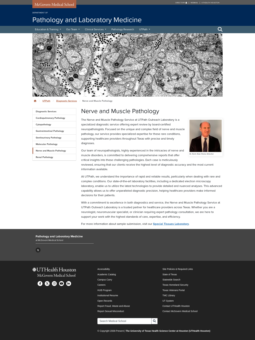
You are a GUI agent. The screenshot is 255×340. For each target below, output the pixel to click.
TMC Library (168, 295)
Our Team (72, 29)
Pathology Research (122, 29)
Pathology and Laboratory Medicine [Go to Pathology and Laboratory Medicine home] (59, 236)
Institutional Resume (107, 295)
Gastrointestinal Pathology (50, 131)
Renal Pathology (44, 157)
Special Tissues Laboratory (171, 224)
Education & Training (47, 29)
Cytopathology (43, 124)
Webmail (194, 3)
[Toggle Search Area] (220, 29)
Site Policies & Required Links (177, 269)
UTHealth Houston (210, 3)
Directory (181, 3)
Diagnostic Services (66, 101)
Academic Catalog (106, 274)
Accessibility (103, 269)
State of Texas (169, 274)
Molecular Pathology (46, 144)
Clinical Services (94, 29)
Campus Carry (104, 279)
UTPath (143, 29)
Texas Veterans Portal (173, 290)
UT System (168, 300)
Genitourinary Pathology (48, 137)
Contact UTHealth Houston (176, 306)
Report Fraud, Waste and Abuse (113, 306)
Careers (101, 285)
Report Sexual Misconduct (110, 311)
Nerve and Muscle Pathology (51, 150)
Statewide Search (171, 279)
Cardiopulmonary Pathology (50, 118)
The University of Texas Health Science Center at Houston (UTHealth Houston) (168, 331)
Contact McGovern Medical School (180, 311)
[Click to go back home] (35, 101)
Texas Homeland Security (175, 285)
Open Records (104, 300)
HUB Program (104, 290)
